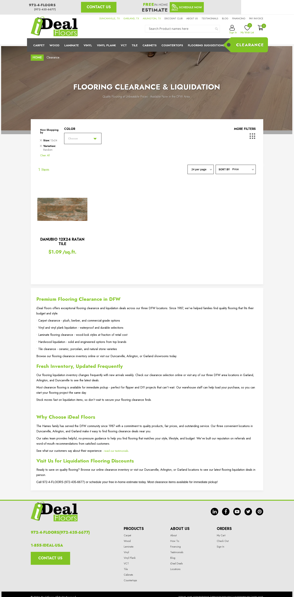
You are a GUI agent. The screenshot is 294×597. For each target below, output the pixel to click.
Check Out (223, 530)
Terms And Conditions (193, 587)
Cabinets (149, 45)
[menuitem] (147, 45)
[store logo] (54, 26)
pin (259, 508)
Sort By (224, 169)
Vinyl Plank (106, 45)
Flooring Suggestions (206, 45)
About (173, 525)
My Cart (221, 525)
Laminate (71, 45)
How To (174, 530)
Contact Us (99, 7)
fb (226, 508)
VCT (126, 553)
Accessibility (241, 587)
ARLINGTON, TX (152, 18)
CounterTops (172, 45)
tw (248, 508)
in (214, 508)
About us (192, 18)
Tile (135, 45)
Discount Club (173, 18)
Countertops (130, 570)
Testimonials (210, 18)
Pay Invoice (256, 18)
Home (37, 57)
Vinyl (88, 45)
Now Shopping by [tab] (49, 131)
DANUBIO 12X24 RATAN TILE (62, 242)
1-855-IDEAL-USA (47, 535)
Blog (225, 18)
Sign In (220, 536)
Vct (124, 45)
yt (237, 508)
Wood (54, 45)
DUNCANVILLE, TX (109, 18)
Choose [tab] (73, 138)
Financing (238, 18)
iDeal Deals (176, 553)
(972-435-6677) (45, 9)
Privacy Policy (221, 587)
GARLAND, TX (131, 18)
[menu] (147, 45)
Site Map (257, 587)
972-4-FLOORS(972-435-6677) (60, 522)
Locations (175, 558)
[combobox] (182, 28)
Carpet (39, 45)
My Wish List (247, 29)
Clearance (250, 45)
